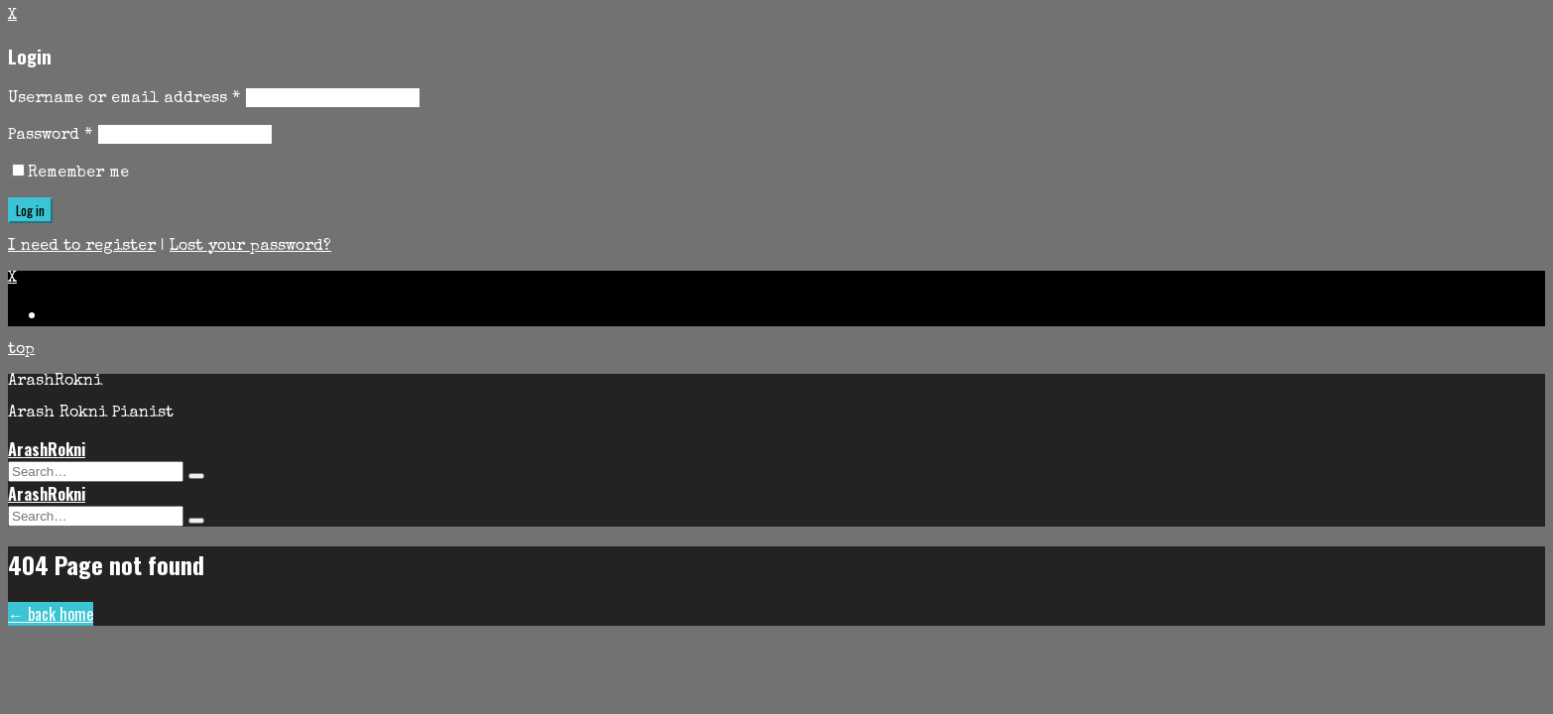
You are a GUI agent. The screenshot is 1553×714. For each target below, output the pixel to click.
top (21, 350)
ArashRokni (46, 449)
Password (50, 136)
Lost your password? (250, 247)
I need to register (82, 247)
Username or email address (124, 99)
